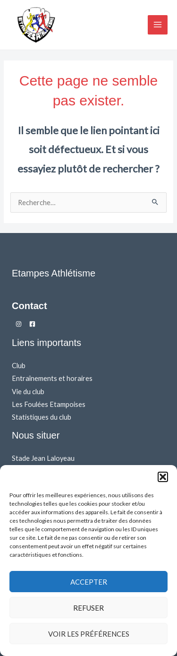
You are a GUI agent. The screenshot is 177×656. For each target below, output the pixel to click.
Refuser (88, 608)
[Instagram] (18, 324)
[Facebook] (32, 324)
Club (18, 366)
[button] (163, 477)
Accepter (88, 582)
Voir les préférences (88, 634)
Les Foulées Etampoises (48, 404)
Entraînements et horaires (52, 378)
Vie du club (28, 392)
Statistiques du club (41, 417)
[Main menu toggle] (158, 25)
